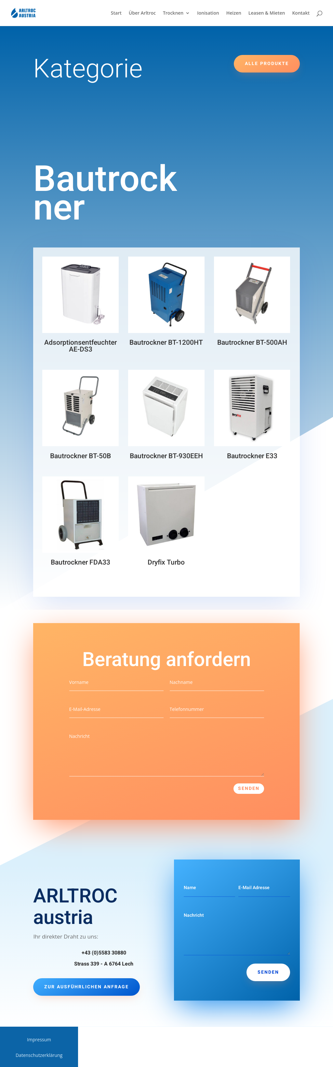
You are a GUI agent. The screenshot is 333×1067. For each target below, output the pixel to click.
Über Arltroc (142, 13)
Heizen (233, 13)
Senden (249, 788)
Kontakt (301, 13)
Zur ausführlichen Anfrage (86, 986)
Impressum (39, 1040)
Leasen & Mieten (266, 13)
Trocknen (173, 13)
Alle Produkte (267, 63)
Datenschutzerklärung (39, 1055)
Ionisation (208, 13)
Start (116, 13)
